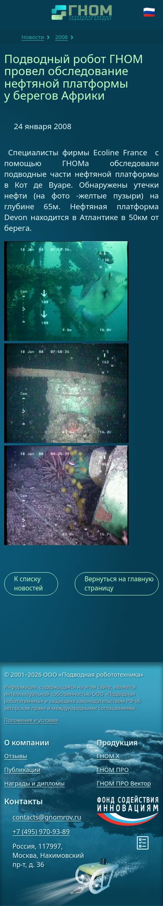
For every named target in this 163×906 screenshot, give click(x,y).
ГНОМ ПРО (113, 769)
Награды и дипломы (34, 783)
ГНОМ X (108, 756)
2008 (61, 37)
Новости (33, 37)
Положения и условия (31, 720)
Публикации (22, 769)
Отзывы (15, 756)
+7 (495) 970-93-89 (41, 831)
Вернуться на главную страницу (119, 583)
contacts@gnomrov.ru (46, 817)
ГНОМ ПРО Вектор (124, 783)
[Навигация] (12, 12)
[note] (103, 865)
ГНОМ (10, 37)
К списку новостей (28, 583)
